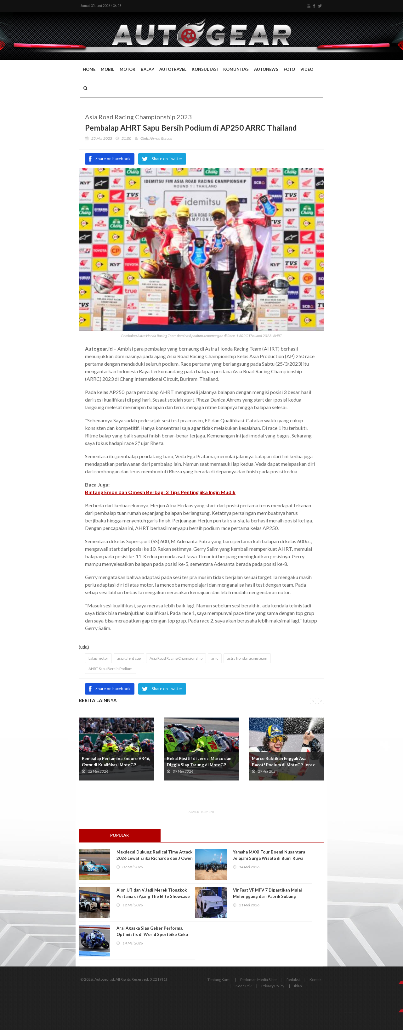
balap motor (98, 659)
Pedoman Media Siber (258, 980)
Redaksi (293, 980)
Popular (119, 836)
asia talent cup (129, 659)
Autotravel (172, 70)
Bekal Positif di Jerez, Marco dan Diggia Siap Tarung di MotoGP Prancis (199, 766)
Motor (127, 70)
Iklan (298, 987)
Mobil (107, 70)
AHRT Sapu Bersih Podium (110, 669)
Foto (289, 70)
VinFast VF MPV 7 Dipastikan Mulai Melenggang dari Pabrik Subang (267, 894)
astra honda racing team (247, 659)
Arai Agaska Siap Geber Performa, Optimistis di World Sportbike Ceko (152, 932)
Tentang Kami (218, 980)
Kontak (315, 980)
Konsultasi (205, 70)
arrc (214, 659)
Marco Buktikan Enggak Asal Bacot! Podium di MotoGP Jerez (283, 762)
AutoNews (266, 70)
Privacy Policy (272, 987)
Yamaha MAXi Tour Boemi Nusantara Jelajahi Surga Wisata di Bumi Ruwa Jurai (269, 859)
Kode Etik (244, 987)
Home (89, 70)
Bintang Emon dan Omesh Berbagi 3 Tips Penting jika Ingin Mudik (160, 493)
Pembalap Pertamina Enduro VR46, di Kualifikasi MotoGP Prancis (116, 766)
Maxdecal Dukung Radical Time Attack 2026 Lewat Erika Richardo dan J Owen (154, 856)
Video (306, 70)
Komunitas (236, 70)
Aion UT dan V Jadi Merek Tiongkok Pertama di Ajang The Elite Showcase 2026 (153, 897)
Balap (147, 70)
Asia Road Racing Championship (176, 659)
